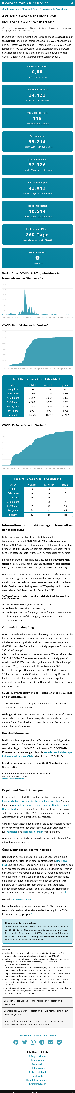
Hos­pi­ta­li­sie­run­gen (33, 831)
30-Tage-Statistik (37, 1072)
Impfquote (37, 1076)
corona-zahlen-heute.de (27, 3)
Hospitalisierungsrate (37, 1080)
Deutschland (13, 9)
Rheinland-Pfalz (29, 9)
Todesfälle (37, 1064)
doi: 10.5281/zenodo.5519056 (60, 982)
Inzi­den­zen (12, 831)
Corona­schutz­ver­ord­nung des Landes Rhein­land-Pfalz (31, 801)
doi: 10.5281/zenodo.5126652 (41, 976)
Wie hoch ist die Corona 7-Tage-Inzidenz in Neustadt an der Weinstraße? (34, 1002)
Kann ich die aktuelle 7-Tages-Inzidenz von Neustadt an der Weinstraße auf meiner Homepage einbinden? (34, 1023)
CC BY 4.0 (58, 970)
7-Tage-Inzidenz (37, 1056)
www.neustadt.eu (22, 899)
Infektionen (37, 1060)
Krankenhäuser (37, 1083)
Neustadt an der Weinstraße (53, 9)
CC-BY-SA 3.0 (54, 956)
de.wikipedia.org (31, 956)
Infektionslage (37, 1068)
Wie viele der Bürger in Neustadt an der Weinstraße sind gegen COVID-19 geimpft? (36, 1012)
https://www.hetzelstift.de (13, 778)
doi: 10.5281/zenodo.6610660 (41, 970)
